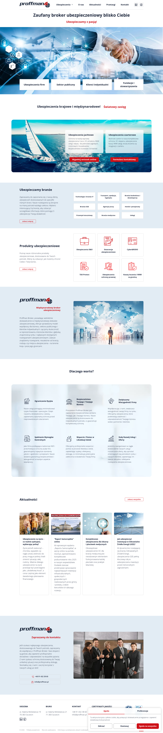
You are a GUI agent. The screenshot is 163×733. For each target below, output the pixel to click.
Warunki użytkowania (49, 730)
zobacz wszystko (134, 499)
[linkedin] (136, 5)
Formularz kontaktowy (124, 159)
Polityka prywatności (33, 730)
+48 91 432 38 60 (40, 676)
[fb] (141, 5)
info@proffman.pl (40, 682)
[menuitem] (64, 5)
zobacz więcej (27, 221)
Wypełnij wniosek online (84, 159)
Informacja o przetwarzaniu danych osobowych (73, 730)
